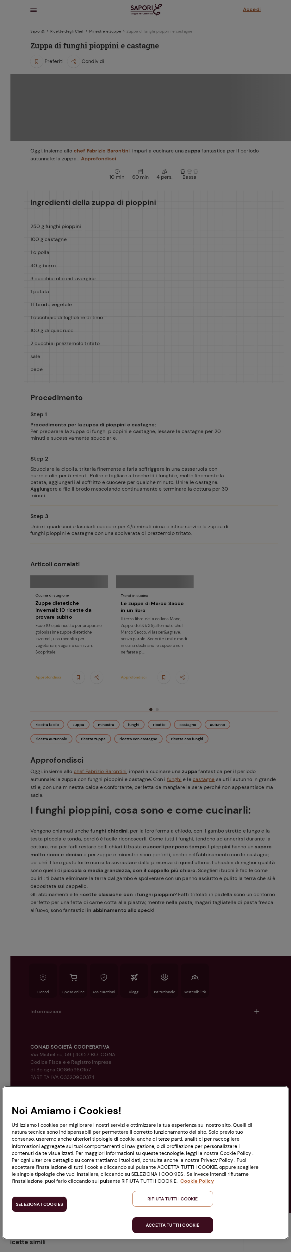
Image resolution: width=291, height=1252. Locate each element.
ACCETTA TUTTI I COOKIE (172, 1225)
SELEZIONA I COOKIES (39, 1204)
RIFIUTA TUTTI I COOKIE (172, 1199)
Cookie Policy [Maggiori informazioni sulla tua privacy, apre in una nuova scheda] (197, 1181)
